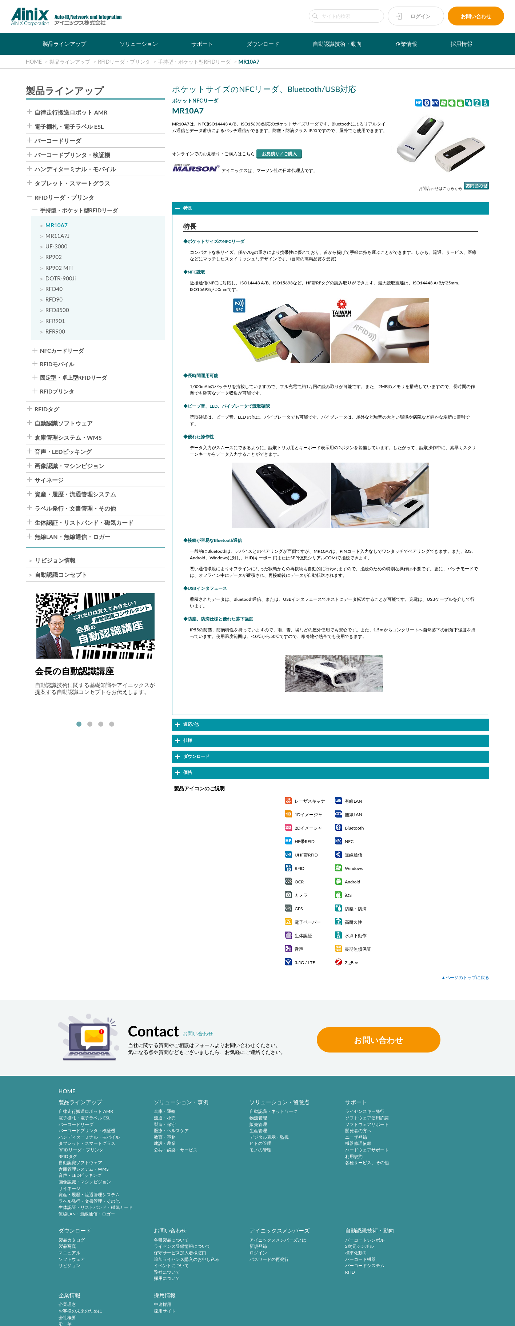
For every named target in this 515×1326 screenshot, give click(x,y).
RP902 (53, 257)
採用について (72, 1279)
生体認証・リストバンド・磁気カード (84, 523)
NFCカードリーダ (62, 351)
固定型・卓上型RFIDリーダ (73, 377)
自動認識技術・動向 (337, 43)
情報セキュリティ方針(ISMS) (182, 1316)
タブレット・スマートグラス (72, 183)
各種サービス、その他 (338, 1163)
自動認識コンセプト (61, 575)
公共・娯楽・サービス (166, 1150)
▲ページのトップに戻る (465, 977)
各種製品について (76, 1240)
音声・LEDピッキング (63, 452)
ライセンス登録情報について (87, 1247)
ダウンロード (263, 43)
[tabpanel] (95, 644)
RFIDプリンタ (57, 391)
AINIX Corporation (448, 1316)
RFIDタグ (47, 409)
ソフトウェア (415, 1131)
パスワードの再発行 (164, 1259)
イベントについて (76, 1266)
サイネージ (49, 480)
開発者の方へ (329, 1131)
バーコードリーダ (58, 141)
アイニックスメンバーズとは (172, 1240)
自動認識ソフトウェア (64, 423)
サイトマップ (230, 1316)
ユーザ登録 (327, 1137)
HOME (67, 1091)
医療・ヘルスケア (161, 1131)
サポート (202, 43)
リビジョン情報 (55, 560)
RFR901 (55, 321)
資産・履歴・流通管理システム (75, 494)
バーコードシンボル (250, 1240)
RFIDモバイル (57, 364)
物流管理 (239, 1118)
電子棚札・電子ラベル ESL (69, 126)
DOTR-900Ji (60, 278)
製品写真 (411, 1118)
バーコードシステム (250, 1266)
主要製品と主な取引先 (338, 1272)
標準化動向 (241, 1253)
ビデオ (323, 1285)
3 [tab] (100, 724)
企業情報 (406, 43)
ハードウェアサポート (338, 1150)
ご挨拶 (323, 1266)
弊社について (72, 1272)
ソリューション (139, 43)
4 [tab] (111, 724)
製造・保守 (155, 1124)
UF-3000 (56, 246)
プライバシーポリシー (67, 1316)
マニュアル (413, 1124)
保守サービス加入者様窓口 (85, 1253)
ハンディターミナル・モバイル (75, 169)
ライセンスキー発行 (336, 1111)
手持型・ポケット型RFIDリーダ (79, 210)
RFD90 (54, 299)
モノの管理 (241, 1150)
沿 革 (323, 1259)
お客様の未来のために (338, 1247)
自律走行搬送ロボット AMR (71, 112)
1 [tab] (79, 724)
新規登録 (153, 1247)
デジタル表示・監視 (250, 1137)
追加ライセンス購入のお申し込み (91, 1259)
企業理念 (325, 1240)
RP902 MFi (59, 268)
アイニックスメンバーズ (174, 1230)
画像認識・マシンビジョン (69, 466)
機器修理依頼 (329, 1143)
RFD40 (54, 289)
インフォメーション (336, 1279)
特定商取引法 (109, 1316)
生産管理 (239, 1131)
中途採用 (411, 1240)
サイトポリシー (22, 1316)
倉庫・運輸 (155, 1111)
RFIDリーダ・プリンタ (64, 197)
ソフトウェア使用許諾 (338, 1118)
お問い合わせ (476, 16)
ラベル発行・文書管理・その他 (75, 508)
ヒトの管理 (241, 1143)
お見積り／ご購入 (279, 153)
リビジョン (413, 1137)
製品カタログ (415, 1111)
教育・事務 (155, 1137)
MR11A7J (57, 236)
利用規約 (325, 1156)
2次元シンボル (245, 1247)
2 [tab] (89, 724)
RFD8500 (57, 310)
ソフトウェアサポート (338, 1124)
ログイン (420, 16)
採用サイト (413, 1247)
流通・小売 (155, 1118)
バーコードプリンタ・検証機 (72, 155)
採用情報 (461, 43)
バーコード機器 (246, 1259)
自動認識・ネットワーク (255, 1111)
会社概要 (325, 1253)
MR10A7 (56, 225)
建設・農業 (155, 1143)
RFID (235, 1272)
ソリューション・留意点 (261, 1102)
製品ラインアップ (64, 43)
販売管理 (239, 1124)
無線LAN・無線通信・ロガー (72, 537)
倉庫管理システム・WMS (68, 437)
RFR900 (55, 331)
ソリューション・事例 (171, 1102)
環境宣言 (138, 1316)
